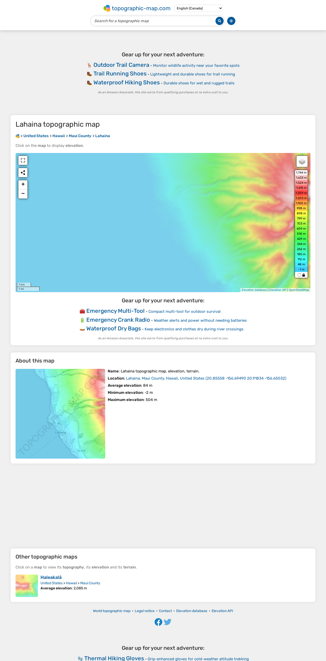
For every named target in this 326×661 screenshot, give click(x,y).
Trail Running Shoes (119, 73)
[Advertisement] (163, 506)
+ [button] (23, 185)
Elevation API (278, 290)
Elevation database (254, 290)
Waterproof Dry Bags (113, 328)
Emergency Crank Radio (118, 319)
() (206, 378)
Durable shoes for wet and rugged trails (199, 83)
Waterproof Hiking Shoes (126, 82)
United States (51, 583)
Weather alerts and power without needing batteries (200, 320)
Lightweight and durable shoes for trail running (192, 74)
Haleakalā (51, 577)
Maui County (90, 583)
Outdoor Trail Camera (121, 64)
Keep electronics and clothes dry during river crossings (194, 329)
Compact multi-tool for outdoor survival (184, 311)
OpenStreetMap (299, 290)
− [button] (23, 194)
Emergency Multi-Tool (115, 310)
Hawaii (71, 583)
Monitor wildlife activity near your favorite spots (196, 65)
